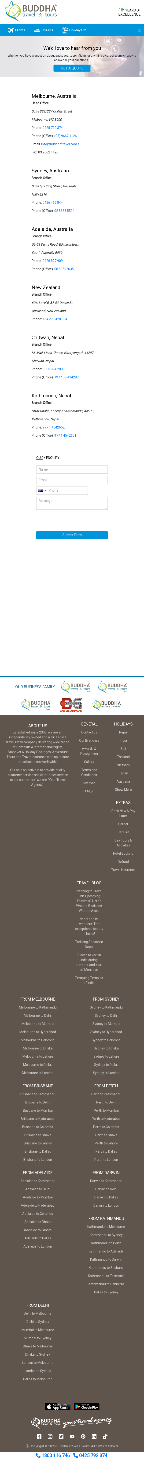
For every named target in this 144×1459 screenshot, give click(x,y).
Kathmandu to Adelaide (106, 1253)
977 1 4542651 (65, 437)
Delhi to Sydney (37, 1324)
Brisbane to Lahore (38, 1145)
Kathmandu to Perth (106, 1245)
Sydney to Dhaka (106, 1050)
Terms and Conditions (89, 774)
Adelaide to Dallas (38, 1240)
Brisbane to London (37, 1162)
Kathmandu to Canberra (106, 1286)
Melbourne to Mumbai (38, 1026)
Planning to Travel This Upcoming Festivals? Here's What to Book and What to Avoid (89, 903)
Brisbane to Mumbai (38, 1112)
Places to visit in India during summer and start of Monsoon (89, 964)
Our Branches (89, 742)
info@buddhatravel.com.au (61, 146)
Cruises (45, 31)
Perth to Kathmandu (106, 1096)
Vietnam (123, 767)
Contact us (89, 734)
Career (123, 826)
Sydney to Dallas (106, 1067)
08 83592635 (64, 271)
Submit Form (72, 537)
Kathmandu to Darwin (106, 1261)
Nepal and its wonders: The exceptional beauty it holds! (89, 928)
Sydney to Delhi (106, 1018)
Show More (123, 792)
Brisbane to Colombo (37, 1129)
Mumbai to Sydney (38, 1340)
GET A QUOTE (72, 70)
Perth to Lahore (106, 1145)
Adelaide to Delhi (37, 1191)
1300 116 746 (53, 1455)
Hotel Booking (123, 855)
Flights (19, 31)
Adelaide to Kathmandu (37, 1183)
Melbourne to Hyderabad (37, 1034)
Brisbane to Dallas (38, 1153)
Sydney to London (106, 1075)
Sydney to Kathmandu (106, 1009)
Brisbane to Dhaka (37, 1137)
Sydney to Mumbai (106, 1026)
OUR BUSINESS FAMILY (35, 688)
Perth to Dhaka (106, 1137)
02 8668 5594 (64, 213)
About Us (37, 728)
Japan (123, 775)
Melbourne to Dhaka (38, 1050)
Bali (123, 751)
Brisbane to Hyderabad (38, 1121)
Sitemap (89, 785)
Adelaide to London (37, 1248)
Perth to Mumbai (106, 1112)
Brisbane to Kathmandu (37, 1096)
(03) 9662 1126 (65, 138)
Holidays (76, 31)
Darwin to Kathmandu (106, 1183)
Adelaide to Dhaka (37, 1224)
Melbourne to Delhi (38, 1018)
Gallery (89, 764)
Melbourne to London (37, 1075)
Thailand (123, 759)
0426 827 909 (53, 263)
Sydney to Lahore (106, 1058)
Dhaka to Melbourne (38, 1348)
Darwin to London (106, 1207)
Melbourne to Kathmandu (38, 1009)
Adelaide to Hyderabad (38, 1207)
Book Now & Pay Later (123, 815)
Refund (123, 864)
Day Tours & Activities (123, 845)
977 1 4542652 (54, 429)
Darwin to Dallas (106, 1199)
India (123, 742)
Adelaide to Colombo (37, 1216)
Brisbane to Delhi (37, 1104)
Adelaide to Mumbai (38, 1199)
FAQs (89, 793)
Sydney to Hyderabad (106, 1034)
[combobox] (42, 493)
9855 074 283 (53, 371)
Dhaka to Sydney (37, 1356)
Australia (123, 783)
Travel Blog (89, 885)
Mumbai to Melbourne (38, 1332)
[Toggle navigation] (138, 31)
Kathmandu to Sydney (106, 1237)
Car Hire (123, 834)
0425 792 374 (90, 1455)
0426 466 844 (53, 205)
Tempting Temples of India (89, 982)
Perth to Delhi (106, 1104)
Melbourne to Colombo (38, 1042)
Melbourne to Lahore (37, 1058)
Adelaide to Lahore (38, 1232)
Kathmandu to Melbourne (106, 1229)
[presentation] (59, 518)
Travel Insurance (123, 872)
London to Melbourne (37, 1365)
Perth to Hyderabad (106, 1121)
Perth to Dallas (106, 1153)
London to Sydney (38, 1373)
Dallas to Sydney (106, 1294)
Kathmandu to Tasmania (106, 1278)
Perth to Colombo (106, 1129)
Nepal (123, 734)
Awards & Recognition (89, 753)
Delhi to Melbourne (38, 1315)
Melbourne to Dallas (37, 1067)
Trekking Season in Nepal (89, 946)
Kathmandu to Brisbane (106, 1270)
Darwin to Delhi (106, 1191)
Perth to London (106, 1162)
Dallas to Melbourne (37, 1381)
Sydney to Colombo (106, 1042)
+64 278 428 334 (55, 321)
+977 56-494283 (66, 379)
